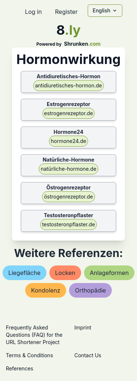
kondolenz (45, 290)
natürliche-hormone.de (68, 169)
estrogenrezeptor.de (68, 113)
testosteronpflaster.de (68, 224)
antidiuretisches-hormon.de (68, 85)
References (19, 368)
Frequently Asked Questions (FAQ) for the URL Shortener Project (34, 334)
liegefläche (24, 272)
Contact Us (88, 355)
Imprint (83, 327)
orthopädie (90, 290)
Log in (33, 11)
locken (65, 272)
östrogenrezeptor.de (68, 196)
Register (66, 11)
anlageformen (109, 272)
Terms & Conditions (29, 355)
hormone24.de (68, 141)
